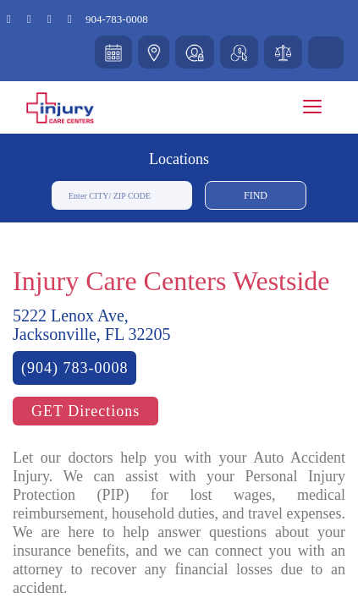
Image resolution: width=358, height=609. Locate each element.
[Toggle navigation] (312, 106)
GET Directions (85, 411)
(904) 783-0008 (74, 367)
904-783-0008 (116, 19)
